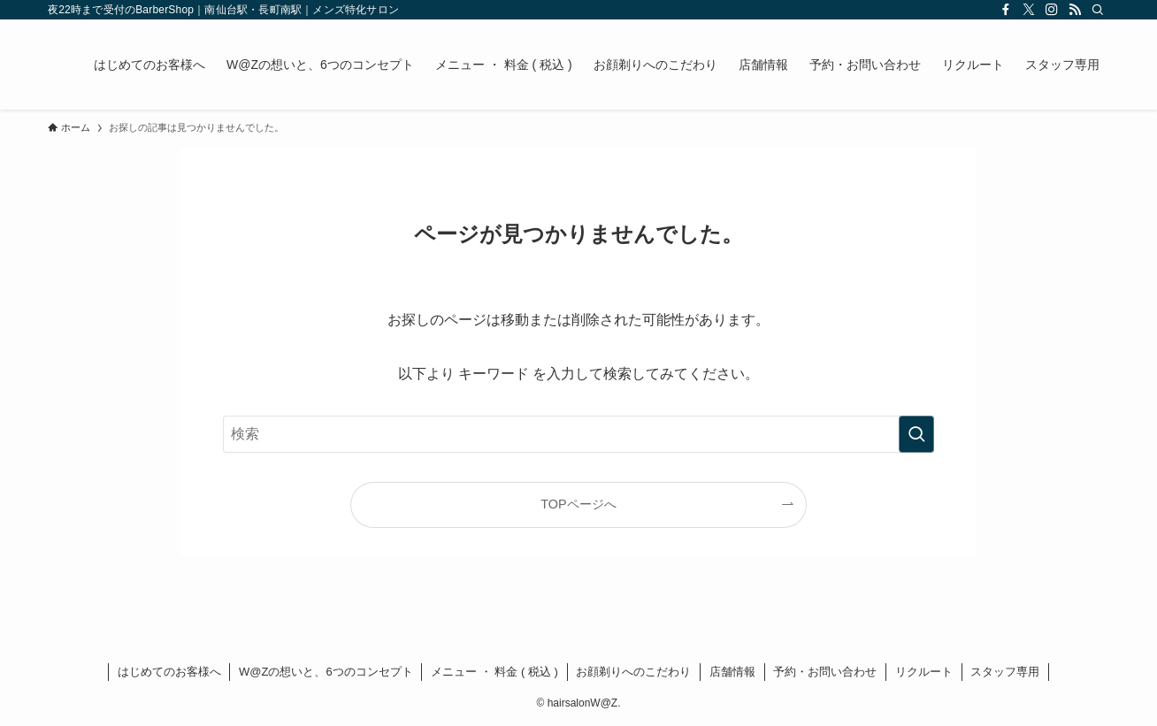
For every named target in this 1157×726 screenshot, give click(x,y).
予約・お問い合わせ (825, 671)
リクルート (924, 671)
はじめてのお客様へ (169, 671)
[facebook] (1005, 9)
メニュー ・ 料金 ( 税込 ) (494, 671)
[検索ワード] (578, 434)
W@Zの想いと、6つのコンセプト (326, 671)
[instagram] (1051, 9)
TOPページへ (578, 504)
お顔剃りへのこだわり (633, 671)
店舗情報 (732, 671)
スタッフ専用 (1004, 671)
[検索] (1097, 9)
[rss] (1074, 9)
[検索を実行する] (916, 434)
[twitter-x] (1028, 9)
